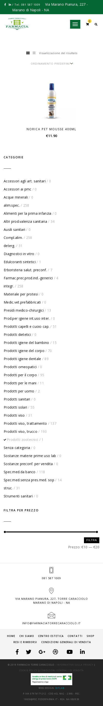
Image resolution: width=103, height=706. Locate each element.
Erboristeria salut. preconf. (25, 270)
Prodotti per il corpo (20, 375)
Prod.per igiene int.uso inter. (27, 318)
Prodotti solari (15, 407)
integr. (9, 286)
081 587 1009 (51, 578)
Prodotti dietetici (17, 334)
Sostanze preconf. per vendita (28, 463)
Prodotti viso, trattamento (25, 423)
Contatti (75, 636)
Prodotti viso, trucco (20, 431)
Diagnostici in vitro (19, 253)
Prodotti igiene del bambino (26, 342)
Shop (90, 636)
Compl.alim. (13, 237)
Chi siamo (26, 636)
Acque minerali (16, 197)
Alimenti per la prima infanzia (27, 213)
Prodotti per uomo (19, 391)
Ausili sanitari (14, 229)
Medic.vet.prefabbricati (22, 302)
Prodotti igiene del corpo (24, 350)
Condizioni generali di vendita (66, 642)
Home (11, 636)
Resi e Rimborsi (25, 642)
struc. (8, 488)
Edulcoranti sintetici (20, 261)
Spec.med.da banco (20, 472)
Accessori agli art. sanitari (25, 181)
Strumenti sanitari (18, 496)
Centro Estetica (51, 636)
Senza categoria (17, 447)
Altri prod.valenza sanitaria (25, 221)
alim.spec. (12, 205)
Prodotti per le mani (20, 383)
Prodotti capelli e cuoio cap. (26, 326)
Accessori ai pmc (17, 189)
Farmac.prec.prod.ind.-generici (28, 278)
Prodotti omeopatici (20, 367)
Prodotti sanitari (17, 399)
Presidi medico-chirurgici (24, 310)
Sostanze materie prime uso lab (30, 455)
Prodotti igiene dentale (22, 358)
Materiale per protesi (21, 294)
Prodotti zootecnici (22, 439)
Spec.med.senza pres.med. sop (29, 480)
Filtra (91, 540)
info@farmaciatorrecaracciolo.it (51, 623)
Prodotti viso (14, 415)
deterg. (9, 245)
